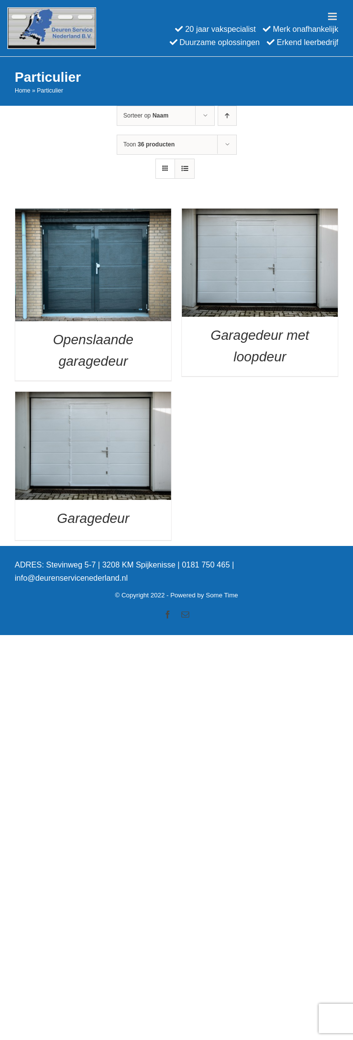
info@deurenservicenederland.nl (71, 578)
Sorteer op (146, 115)
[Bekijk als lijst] (184, 168)
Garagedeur (93, 518)
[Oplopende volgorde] (227, 116)
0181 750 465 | (208, 565)
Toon (149, 144)
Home (22, 90)
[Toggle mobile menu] (333, 16)
